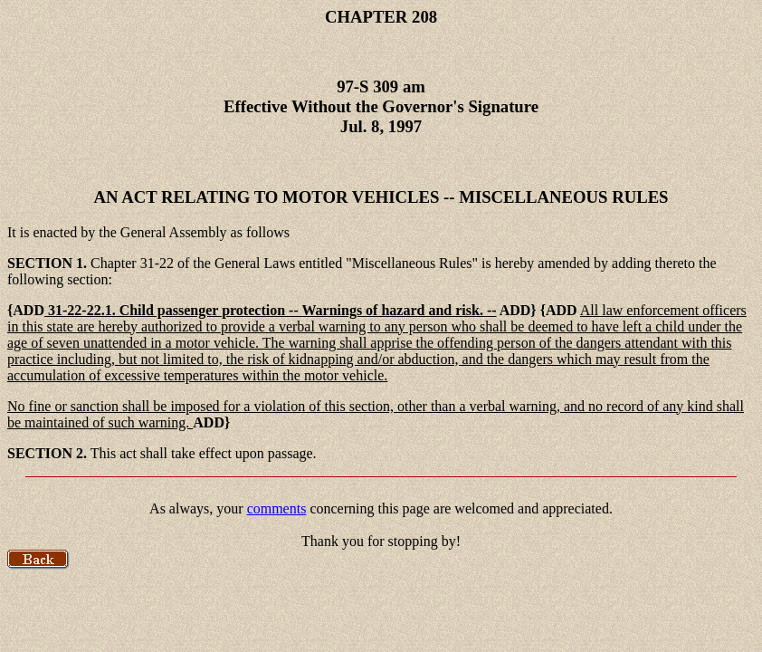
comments (277, 508)
